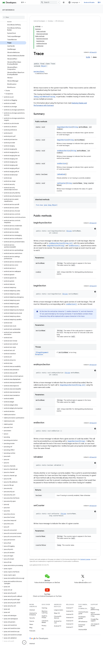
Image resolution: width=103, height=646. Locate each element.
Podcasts (32, 631)
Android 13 (69, 621)
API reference (8, 10)
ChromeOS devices (57, 617)
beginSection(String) (56, 246)
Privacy (44, 625)
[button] (13, 90)
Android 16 (69, 611)
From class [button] (47, 205)
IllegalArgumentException (41, 353)
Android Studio (89, 2)
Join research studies (95, 624)
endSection (61, 163)
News (31, 624)
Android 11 (69, 627)
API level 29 (92, 223)
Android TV (57, 626)
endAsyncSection (63, 151)
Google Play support (94, 620)
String (75, 127)
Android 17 (69, 608)
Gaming (44, 608)
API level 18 (93, 52)
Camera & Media (45, 621)
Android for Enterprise (33, 614)
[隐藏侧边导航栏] (24, 642)
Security (32, 618)
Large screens (58, 610)
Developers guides (82, 617)
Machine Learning (44, 612)
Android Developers (39, 21)
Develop (50, 21)
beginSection (62, 140)
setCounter (61, 183)
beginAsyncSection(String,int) (72, 385)
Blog (30, 627)
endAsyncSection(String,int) (61, 243)
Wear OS (57, 613)
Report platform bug (95, 608)
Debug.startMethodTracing (44, 97)
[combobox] (50, 2)
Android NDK (82, 629)
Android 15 (69, 614)
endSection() (74, 246)
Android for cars (57, 622)
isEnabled (61, 174)
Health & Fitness (44, 616)
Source (31, 621)
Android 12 (69, 624)
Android (32, 610)
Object (43, 66)
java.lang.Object (39, 71)
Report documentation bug (95, 614)
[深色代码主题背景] (95, 228)
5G (43, 629)
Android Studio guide (83, 612)
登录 (99, 2)
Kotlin (88, 57)
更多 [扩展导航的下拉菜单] (22, 2)
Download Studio (81, 625)
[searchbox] (13, 17)
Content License (85, 559)
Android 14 (69, 617)
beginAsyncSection (64, 127)
